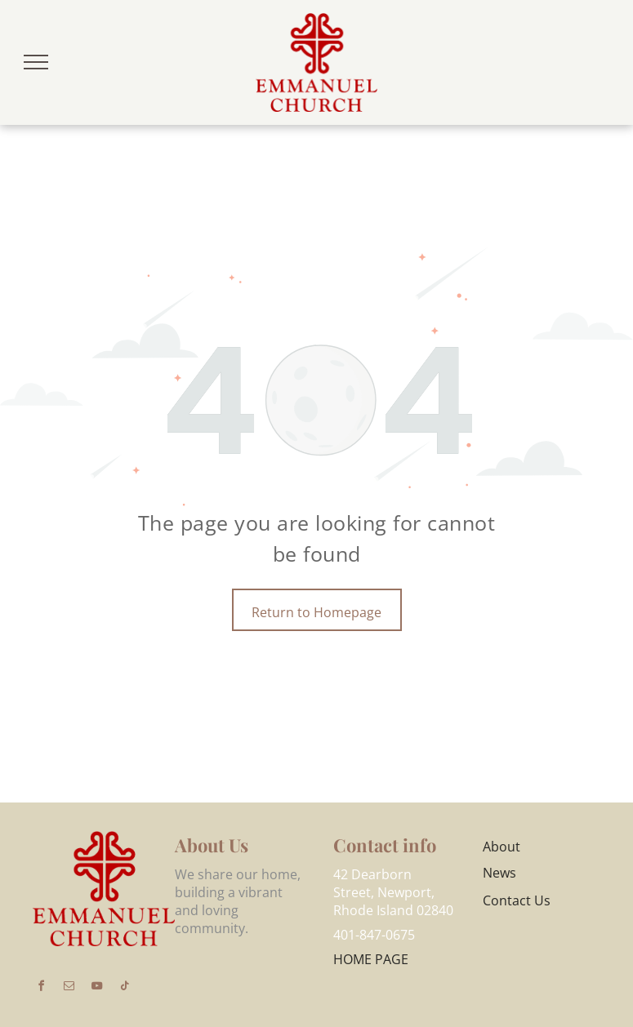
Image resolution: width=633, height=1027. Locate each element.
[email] (68, 988)
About (501, 847)
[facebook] (41, 988)
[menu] (36, 62)
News (499, 873)
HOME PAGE (370, 959)
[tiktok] (124, 988)
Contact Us (517, 900)
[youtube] (96, 988)
